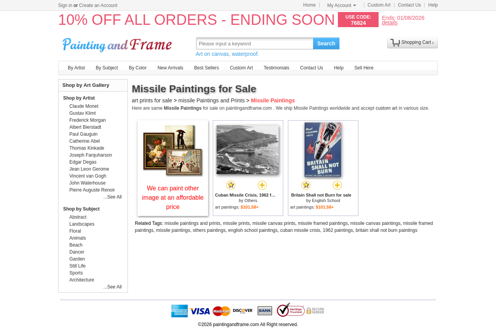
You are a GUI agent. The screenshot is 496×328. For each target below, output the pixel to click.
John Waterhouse (87, 183)
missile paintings (173, 230)
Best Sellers (206, 68)
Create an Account (98, 5)
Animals (77, 238)
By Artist (76, 68)
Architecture (81, 280)
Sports (76, 273)
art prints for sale (152, 100)
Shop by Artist (79, 98)
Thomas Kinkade (86, 148)
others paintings (209, 230)
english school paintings (252, 230)
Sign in (65, 5)
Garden (77, 259)
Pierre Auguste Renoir (92, 190)
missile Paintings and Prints (211, 100)
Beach (76, 245)
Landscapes (82, 224)
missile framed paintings (323, 223)
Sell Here (364, 68)
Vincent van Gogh (87, 176)
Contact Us (409, 5)
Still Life (77, 266)
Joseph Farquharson (90, 155)
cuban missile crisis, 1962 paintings (316, 230)
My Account (341, 5)
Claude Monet (83, 106)
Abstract (77, 217)
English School (326, 200)
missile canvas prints (273, 223)
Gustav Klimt (82, 113)
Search (326, 43)
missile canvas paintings (375, 223)
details (389, 22)
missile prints (236, 223)
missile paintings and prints (192, 223)
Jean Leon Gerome (89, 169)
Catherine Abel (84, 141)
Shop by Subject (81, 209)
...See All (112, 197)
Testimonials (276, 68)
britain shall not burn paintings (386, 230)
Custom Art (379, 5)
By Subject (107, 68)
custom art (386, 108)
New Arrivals (170, 68)
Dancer (76, 252)
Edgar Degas (82, 162)
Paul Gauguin (83, 134)
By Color (137, 68)
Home (309, 5)
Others (251, 200)
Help (433, 5)
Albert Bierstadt (85, 127)
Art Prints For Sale (118, 43)
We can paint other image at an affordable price (173, 197)
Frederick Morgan (87, 120)
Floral (75, 231)
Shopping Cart (416, 42)
